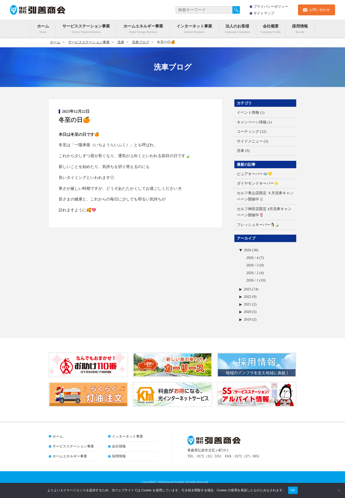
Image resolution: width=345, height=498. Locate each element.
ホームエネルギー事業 (143, 26)
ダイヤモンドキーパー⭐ (258, 183)
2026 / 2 (252, 273)
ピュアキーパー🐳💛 (254, 174)
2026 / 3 (252, 265)
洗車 (240, 151)
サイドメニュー (250, 141)
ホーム (43, 26)
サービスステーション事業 (86, 26)
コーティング (248, 132)
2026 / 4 (252, 258)
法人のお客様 (237, 26)
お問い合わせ (319, 10)
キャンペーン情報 (252, 122)
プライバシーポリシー (270, 6)
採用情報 (300, 26)
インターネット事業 (194, 26)
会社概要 (271, 26)
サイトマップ (263, 13)
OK (293, 490)
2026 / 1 (252, 280)
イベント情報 (248, 112)
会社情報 (119, 446)
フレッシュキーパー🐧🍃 (258, 225)
